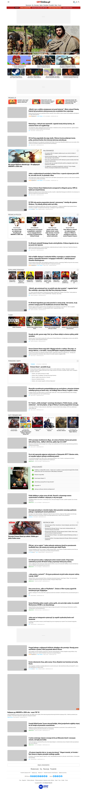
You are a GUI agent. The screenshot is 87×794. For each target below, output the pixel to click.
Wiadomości (35, 769)
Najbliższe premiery (62, 772)
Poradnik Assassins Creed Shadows (51, 772)
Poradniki (51, 5)
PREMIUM (17, 7)
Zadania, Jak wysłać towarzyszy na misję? (40, 373)
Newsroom (28, 5)
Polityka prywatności (39, 780)
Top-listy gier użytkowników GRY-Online (39, 7)
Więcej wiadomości (43, 765)
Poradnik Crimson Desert (67, 7)
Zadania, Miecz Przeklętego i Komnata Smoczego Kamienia (44, 375)
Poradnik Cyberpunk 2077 (26, 772)
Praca (59, 780)
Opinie (41, 5)
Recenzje (36, 5)
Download (45, 5)
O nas (20, 780)
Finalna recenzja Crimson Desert (55, 7)
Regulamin (24, 780)
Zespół (56, 780)
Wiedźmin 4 (40, 772)
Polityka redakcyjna (30, 780)
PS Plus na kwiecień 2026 (25, 7)
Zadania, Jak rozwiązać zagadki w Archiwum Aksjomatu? (43, 381)
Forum (59, 5)
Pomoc (66, 780)
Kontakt (62, 780)
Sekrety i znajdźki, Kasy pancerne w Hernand (41, 377)
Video (55, 5)
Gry (33, 5)
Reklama (52, 780)
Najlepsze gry (34, 772)
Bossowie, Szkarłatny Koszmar (38, 379)
